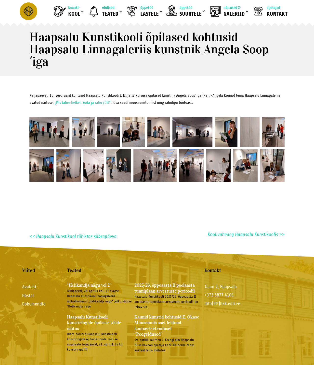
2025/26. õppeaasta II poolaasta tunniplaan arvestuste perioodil (164, 288)
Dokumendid (34, 303)
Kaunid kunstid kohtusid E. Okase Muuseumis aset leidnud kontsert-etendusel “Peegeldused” (166, 325)
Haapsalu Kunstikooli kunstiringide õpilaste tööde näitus (94, 322)
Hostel (28, 295)
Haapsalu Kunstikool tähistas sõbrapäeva (73, 236)
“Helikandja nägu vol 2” (89, 285)
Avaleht (29, 286)
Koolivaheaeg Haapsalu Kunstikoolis (246, 234)
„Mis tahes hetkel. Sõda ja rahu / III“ (81, 102)
